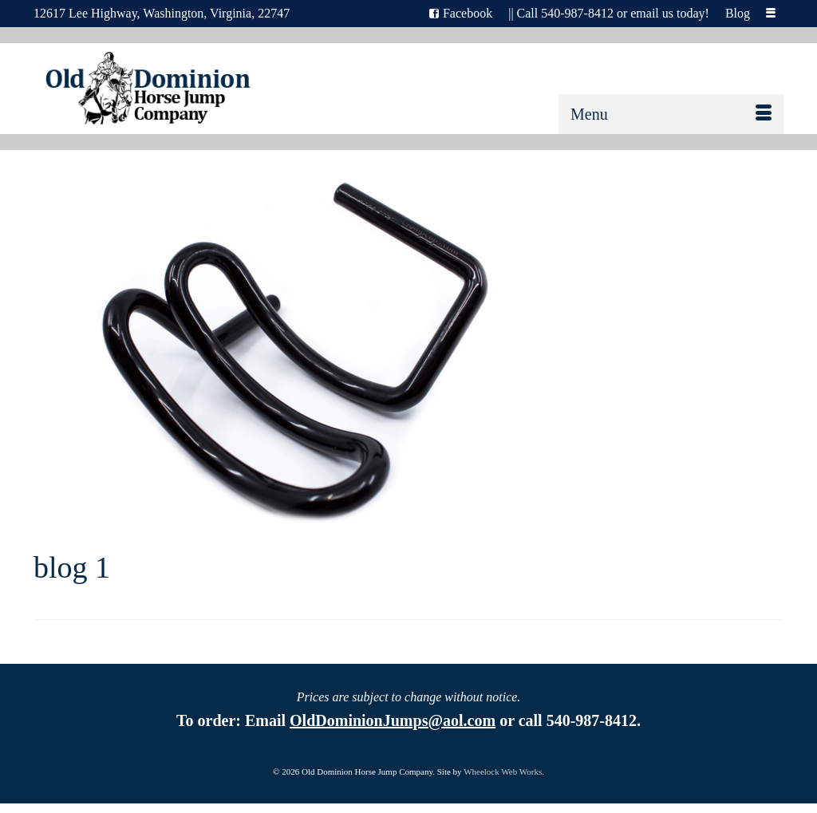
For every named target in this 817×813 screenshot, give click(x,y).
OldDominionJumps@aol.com (392, 720)
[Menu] (670, 114)
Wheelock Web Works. (504, 771)
